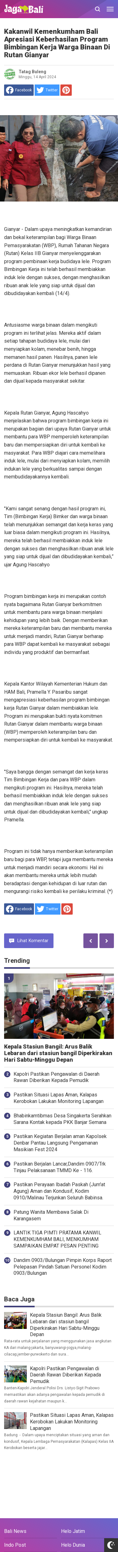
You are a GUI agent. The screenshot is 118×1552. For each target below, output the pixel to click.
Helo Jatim (73, 1531)
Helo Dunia (73, 1545)
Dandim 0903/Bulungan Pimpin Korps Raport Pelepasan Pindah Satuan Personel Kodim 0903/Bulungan (63, 1266)
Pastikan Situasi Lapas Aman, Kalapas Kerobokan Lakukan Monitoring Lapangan (59, 1098)
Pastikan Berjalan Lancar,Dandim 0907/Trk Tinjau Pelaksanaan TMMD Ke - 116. (60, 1167)
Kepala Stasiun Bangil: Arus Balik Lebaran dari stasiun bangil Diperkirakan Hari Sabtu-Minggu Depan (58, 1053)
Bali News (15, 1531)
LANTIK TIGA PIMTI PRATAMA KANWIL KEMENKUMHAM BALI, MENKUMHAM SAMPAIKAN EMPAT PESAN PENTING (57, 1239)
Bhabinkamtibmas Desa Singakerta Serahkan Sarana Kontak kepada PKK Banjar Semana (62, 1119)
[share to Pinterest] (66, 90)
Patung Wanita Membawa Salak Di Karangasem (51, 1215)
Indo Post (15, 1545)
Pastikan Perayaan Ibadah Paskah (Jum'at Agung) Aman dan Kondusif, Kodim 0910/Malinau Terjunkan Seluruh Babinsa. (59, 1191)
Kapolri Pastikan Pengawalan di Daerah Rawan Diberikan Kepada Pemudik (56, 1077)
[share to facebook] (19, 90)
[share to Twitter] (47, 90)
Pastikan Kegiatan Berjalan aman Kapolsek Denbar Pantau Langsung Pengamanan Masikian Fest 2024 (60, 1142)
